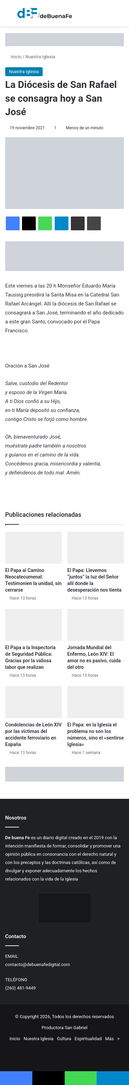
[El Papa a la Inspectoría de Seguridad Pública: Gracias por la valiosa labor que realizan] (33, 625)
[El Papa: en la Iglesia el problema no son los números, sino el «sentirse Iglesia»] (95, 702)
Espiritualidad (88, 1038)
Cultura (64, 1038)
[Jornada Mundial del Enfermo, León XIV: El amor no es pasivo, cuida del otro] (95, 625)
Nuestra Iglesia (40, 56)
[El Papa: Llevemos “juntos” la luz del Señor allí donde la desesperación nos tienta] (95, 548)
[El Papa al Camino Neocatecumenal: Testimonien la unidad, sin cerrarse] (33, 548)
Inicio (13, 56)
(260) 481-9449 (20, 988)
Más (109, 1038)
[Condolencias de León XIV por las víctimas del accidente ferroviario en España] (33, 702)
